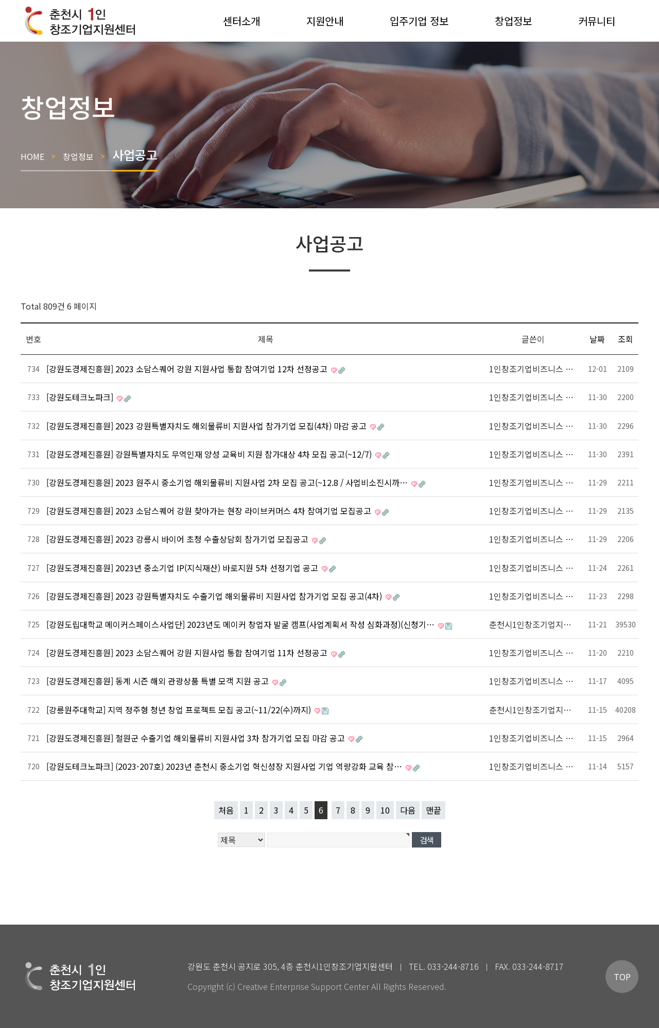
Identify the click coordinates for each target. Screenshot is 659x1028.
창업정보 (78, 156)
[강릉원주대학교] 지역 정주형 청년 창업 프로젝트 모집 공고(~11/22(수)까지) (179, 710)
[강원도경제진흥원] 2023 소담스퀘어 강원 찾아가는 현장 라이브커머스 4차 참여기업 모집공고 (209, 510)
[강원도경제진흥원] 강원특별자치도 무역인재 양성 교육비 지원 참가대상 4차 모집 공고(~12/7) (210, 454)
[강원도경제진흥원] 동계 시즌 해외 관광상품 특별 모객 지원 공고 (158, 681)
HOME (32, 156)
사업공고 (135, 154)
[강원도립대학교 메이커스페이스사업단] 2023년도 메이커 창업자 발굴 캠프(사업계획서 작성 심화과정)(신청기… (241, 624)
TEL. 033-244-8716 (444, 966)
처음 (226, 810)
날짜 (597, 339)
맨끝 (433, 810)
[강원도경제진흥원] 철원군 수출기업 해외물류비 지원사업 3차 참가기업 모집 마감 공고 (196, 738)
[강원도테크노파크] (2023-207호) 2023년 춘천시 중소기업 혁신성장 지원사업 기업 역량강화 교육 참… (225, 766)
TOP (622, 976)
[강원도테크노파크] (80, 397)
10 (385, 810)
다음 (407, 810)
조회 (625, 339)
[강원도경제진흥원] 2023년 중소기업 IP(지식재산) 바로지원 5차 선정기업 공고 (183, 568)
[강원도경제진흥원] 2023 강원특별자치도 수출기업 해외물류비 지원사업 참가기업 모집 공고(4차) (215, 596)
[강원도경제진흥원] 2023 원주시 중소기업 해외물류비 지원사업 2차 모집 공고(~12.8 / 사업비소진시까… (228, 482)
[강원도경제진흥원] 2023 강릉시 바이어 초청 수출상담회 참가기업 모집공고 (178, 539)
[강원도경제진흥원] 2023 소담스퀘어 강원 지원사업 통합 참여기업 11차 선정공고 (188, 652)
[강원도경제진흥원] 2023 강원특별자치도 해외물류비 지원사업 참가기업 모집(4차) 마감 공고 (207, 426)
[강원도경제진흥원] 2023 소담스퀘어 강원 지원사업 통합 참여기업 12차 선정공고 (188, 369)
